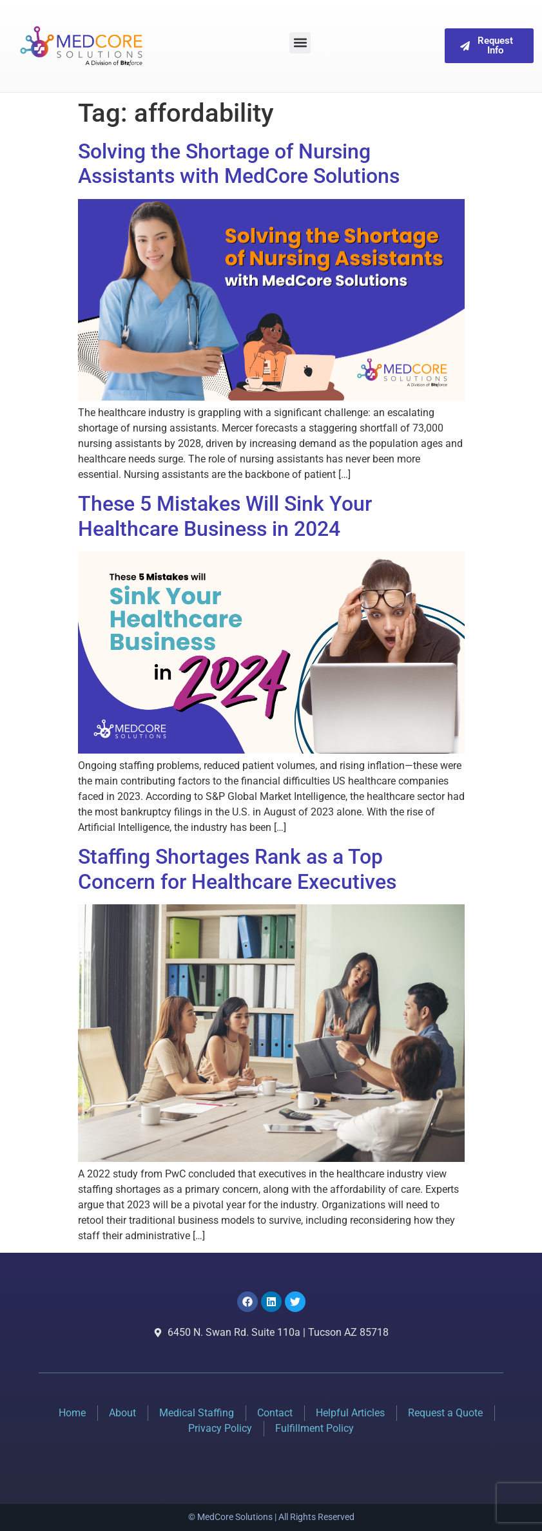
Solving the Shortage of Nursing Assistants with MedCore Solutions (239, 163)
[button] (300, 42)
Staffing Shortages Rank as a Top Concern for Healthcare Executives (237, 868)
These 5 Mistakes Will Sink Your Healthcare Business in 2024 (225, 515)
